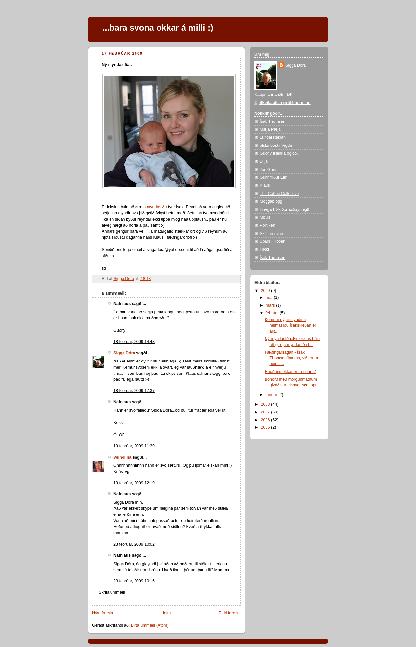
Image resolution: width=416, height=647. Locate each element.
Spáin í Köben (272, 241)
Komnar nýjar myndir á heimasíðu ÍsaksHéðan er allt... (290, 325)
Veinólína (122, 457)
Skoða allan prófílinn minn (285, 102)
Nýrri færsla (102, 613)
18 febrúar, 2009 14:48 (134, 341)
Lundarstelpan (273, 137)
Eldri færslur (230, 613)
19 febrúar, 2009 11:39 (134, 446)
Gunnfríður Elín (274, 177)
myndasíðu (157, 207)
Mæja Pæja (270, 129)
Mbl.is (265, 217)
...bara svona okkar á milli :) (157, 27)
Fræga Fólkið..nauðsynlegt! (284, 209)
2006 (266, 420)
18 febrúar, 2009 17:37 (134, 390)
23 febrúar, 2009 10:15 (134, 581)
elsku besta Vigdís (276, 145)
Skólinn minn (271, 233)
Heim (166, 613)
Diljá (264, 161)
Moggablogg (271, 201)
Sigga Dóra (124, 353)
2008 (266, 404)
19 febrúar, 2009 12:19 (134, 483)
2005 (266, 427)
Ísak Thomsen (272, 121)
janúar (272, 394)
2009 (266, 290)
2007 (266, 412)
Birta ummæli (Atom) (150, 625)
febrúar (273, 313)
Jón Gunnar (270, 169)
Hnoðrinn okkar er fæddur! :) (290, 371)
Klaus (265, 185)
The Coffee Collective (279, 193)
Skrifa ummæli (112, 592)
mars (271, 305)
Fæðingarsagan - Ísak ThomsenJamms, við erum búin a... (291, 358)
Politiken (267, 225)
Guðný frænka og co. (279, 153)
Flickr (264, 249)
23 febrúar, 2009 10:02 (134, 544)
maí (270, 297)
